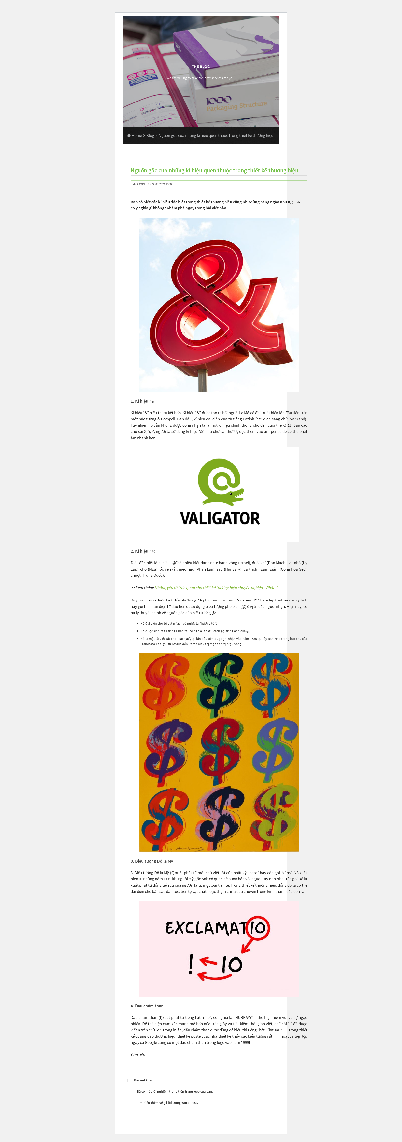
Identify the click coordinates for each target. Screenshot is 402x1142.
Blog (150, 135)
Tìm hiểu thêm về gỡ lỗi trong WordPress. (167, 1102)
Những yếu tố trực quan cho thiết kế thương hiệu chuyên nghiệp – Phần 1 (216, 587)
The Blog (201, 66)
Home (134, 135)
